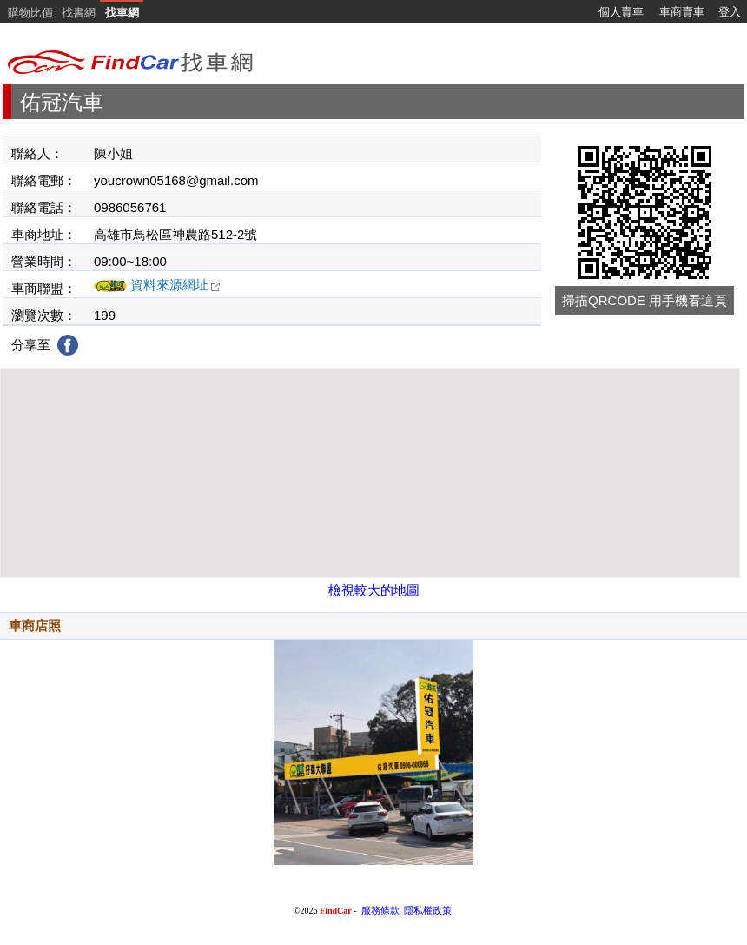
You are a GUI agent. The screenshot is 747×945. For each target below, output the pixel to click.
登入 (729, 11)
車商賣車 (681, 11)
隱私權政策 (428, 910)
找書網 (79, 12)
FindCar (336, 910)
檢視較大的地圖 (374, 589)
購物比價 (30, 12)
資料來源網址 (175, 284)
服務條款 (380, 910)
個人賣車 (621, 11)
